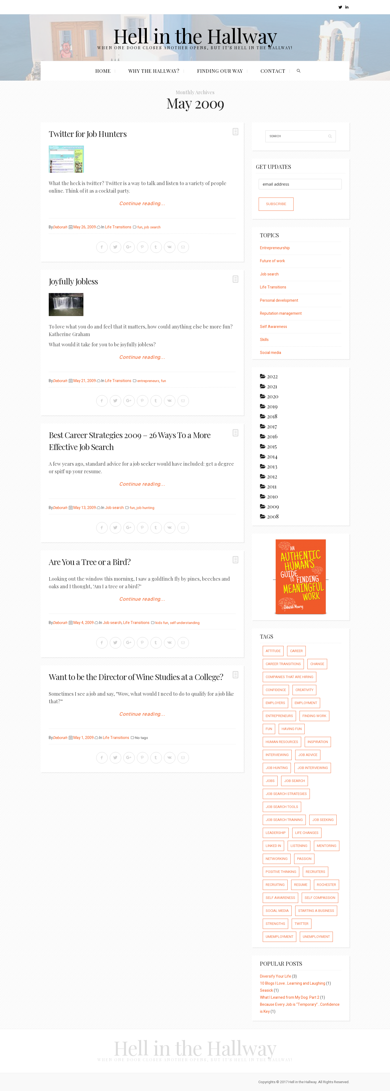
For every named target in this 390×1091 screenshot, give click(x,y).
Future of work (272, 261)
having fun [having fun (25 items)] (292, 728)
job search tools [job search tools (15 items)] (282, 806)
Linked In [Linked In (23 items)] (273, 845)
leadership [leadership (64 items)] (276, 832)
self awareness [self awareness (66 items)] (280, 897)
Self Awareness (273, 327)
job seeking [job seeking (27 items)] (323, 819)
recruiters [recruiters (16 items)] (315, 871)
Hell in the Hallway (195, 35)
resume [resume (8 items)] (300, 884)
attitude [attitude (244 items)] (273, 650)
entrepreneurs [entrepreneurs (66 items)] (279, 715)
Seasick (266, 990)
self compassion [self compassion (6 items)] (320, 897)
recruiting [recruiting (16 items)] (275, 884)
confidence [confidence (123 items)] (276, 689)
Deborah (60, 227)
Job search (114, 508)
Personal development (279, 300)
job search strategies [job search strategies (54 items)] (286, 793)
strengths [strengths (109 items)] (275, 923)
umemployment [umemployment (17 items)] (279, 936)
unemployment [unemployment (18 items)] (316, 936)
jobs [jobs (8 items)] (270, 780)
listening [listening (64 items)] (299, 845)
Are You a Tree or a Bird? (90, 561)
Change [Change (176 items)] (317, 663)
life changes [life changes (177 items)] (306, 832)
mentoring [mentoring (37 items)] (326, 845)
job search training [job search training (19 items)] (284, 819)
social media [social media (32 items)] (277, 910)
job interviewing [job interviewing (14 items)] (312, 767)
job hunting (145, 508)
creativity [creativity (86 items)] (304, 689)
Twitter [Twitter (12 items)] (301, 923)
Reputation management (281, 313)
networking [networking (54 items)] (277, 858)
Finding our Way (220, 71)
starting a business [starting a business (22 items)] (316, 910)
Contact (273, 71)
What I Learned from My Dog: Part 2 (289, 997)
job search (152, 227)
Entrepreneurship (275, 248)
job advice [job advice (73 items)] (307, 754)
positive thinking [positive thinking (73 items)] (281, 871)
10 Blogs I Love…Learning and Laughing (292, 983)
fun (139, 227)
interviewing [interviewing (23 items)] (277, 754)
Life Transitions (118, 227)
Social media (270, 353)
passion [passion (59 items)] (304, 858)
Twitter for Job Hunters (87, 133)
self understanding (185, 623)
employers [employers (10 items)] (275, 702)
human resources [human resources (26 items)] (282, 741)
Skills (264, 340)
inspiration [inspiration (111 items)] (318, 741)
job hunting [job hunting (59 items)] (277, 767)
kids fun (161, 623)
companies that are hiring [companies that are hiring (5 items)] (289, 676)
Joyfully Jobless (73, 281)
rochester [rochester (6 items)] (326, 884)
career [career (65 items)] (296, 650)
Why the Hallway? (154, 71)
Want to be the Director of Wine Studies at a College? (136, 676)
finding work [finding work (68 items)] (314, 715)
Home (103, 71)
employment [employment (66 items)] (306, 702)
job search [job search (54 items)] (294, 780)
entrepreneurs (148, 381)
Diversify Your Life (275, 976)
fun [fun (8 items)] (269, 728)
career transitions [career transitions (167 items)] (283, 663)
